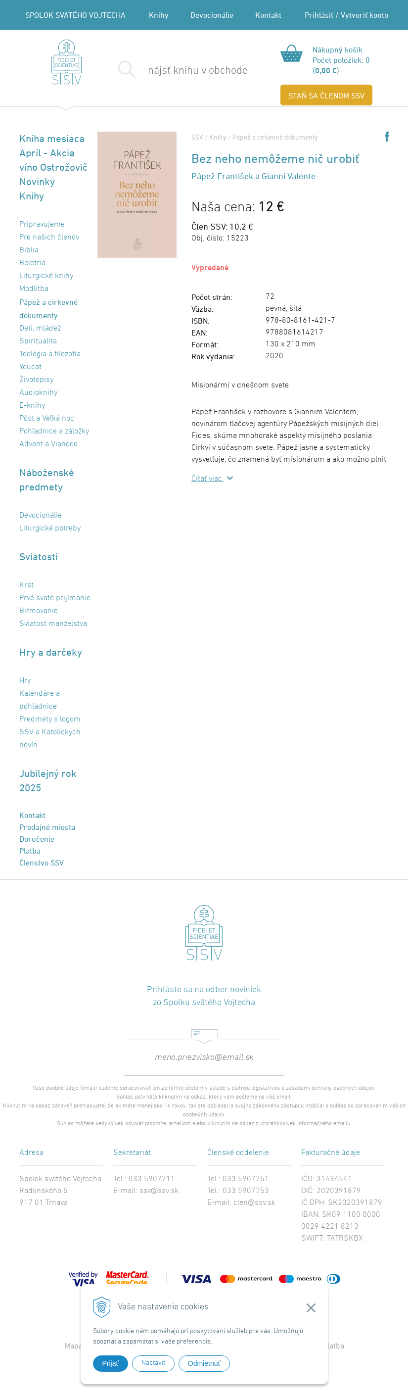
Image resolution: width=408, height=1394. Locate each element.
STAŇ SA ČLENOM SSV (326, 95)
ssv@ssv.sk (159, 1191)
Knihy (159, 14)
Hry (25, 681)
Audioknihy (38, 393)
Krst (26, 585)
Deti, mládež (40, 329)
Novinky (37, 181)
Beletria (32, 263)
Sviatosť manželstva (53, 624)
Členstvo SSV (41, 862)
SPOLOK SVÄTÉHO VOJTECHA (75, 14)
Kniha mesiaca (52, 138)
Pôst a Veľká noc (46, 419)
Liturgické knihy (46, 276)
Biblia (29, 250)
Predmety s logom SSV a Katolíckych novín (50, 732)
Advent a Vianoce (48, 444)
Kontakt (268, 14)
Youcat (30, 367)
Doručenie (36, 838)
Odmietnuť (204, 1363)
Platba (30, 850)
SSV (197, 137)
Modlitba (33, 289)
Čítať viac (207, 479)
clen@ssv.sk (254, 1203)
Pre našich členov (49, 237)
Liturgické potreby (50, 528)
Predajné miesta (47, 826)
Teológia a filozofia (50, 354)
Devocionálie (211, 14)
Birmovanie (38, 611)
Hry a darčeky (50, 652)
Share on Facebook (387, 137)
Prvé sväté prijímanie (55, 598)
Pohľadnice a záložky (54, 431)
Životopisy (36, 380)
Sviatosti (38, 556)
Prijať (110, 1363)
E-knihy (32, 406)
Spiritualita (38, 341)
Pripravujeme (42, 225)
